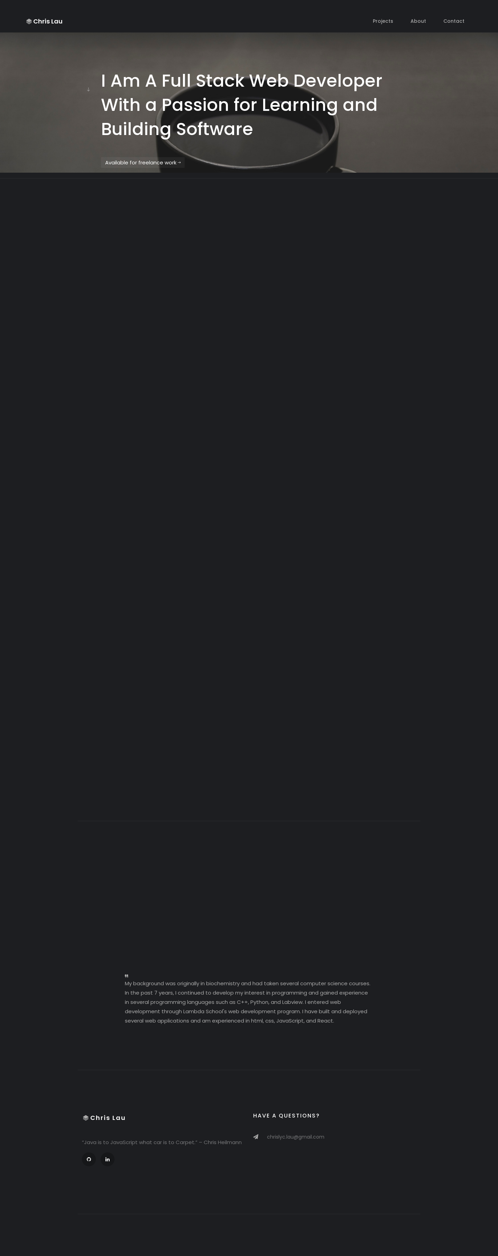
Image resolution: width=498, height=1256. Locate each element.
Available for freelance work (143, 162)
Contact (453, 21)
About (418, 21)
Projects (383, 21)
